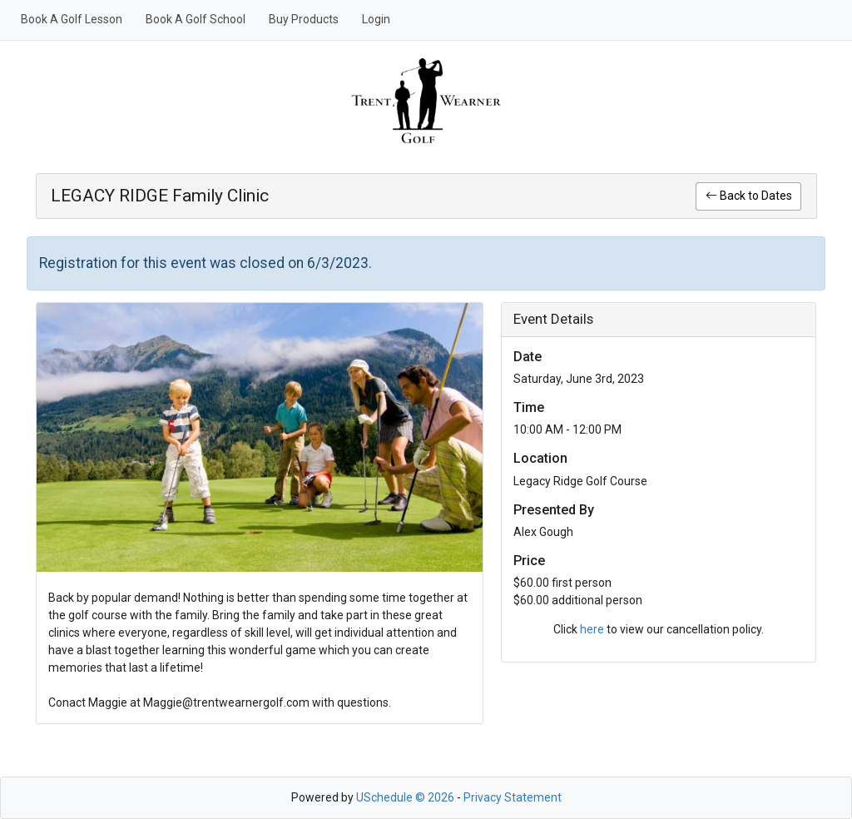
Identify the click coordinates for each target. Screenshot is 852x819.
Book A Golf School (195, 19)
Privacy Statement (512, 797)
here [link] (592, 629)
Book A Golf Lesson (71, 19)
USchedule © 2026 (405, 797)
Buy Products (304, 19)
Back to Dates (749, 195)
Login (376, 19)
